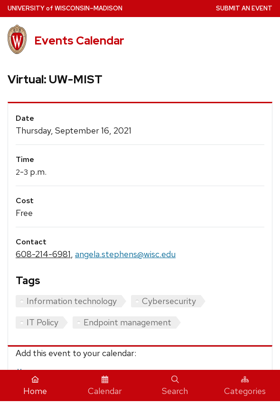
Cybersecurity (169, 301)
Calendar (105, 386)
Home (35, 386)
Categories (245, 386)
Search (175, 386)
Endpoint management (127, 322)
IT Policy (42, 322)
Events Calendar (79, 40)
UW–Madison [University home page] (65, 8)
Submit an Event (244, 8)
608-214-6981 (43, 254)
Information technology (72, 301)
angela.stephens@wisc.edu (125, 254)
